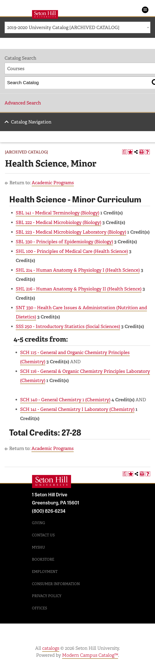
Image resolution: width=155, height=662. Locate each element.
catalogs (50, 648)
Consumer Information (56, 584)
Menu (145, 10)
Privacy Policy (46, 596)
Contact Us (43, 535)
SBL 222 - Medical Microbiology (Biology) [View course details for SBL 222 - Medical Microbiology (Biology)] (58, 222)
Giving (38, 523)
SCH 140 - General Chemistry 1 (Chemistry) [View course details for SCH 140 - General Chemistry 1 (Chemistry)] (65, 400)
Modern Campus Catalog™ (90, 655)
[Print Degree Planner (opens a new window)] (124, 151)
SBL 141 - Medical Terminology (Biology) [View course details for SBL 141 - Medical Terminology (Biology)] (57, 213)
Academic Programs (53, 183)
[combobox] (77, 27)
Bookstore (43, 559)
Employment (44, 571)
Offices (39, 608)
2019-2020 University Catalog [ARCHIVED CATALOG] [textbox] (63, 27)
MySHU (38, 547)
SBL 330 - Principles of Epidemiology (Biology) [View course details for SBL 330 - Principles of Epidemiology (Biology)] (64, 242)
